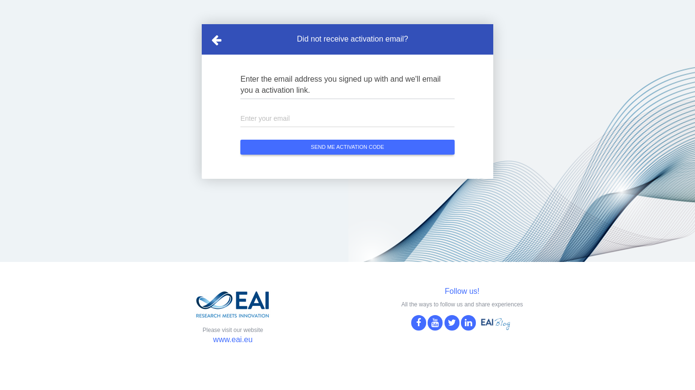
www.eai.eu (233, 339)
